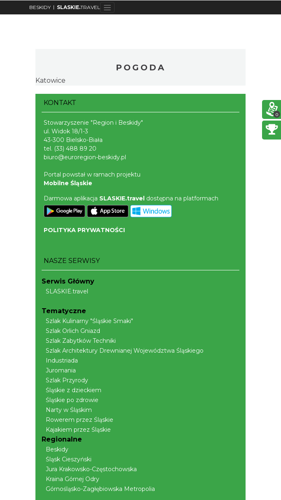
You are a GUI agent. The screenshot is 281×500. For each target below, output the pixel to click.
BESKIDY (40, 7)
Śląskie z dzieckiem (71, 390)
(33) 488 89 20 (75, 148)
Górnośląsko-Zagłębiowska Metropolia (98, 489)
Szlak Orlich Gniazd (71, 331)
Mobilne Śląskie (68, 183)
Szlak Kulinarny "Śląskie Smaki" (87, 321)
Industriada (60, 360)
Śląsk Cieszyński (66, 459)
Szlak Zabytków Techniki (79, 340)
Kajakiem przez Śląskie (76, 429)
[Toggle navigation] (107, 7)
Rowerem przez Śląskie (77, 419)
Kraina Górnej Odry (70, 479)
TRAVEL (78, 7)
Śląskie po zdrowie (70, 400)
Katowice (50, 80)
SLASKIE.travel (65, 291)
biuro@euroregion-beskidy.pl (85, 157)
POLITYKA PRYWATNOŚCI (84, 230)
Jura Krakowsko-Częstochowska (89, 469)
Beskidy (55, 449)
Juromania (59, 370)
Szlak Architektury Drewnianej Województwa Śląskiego (123, 350)
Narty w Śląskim (67, 410)
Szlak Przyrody (65, 380)
